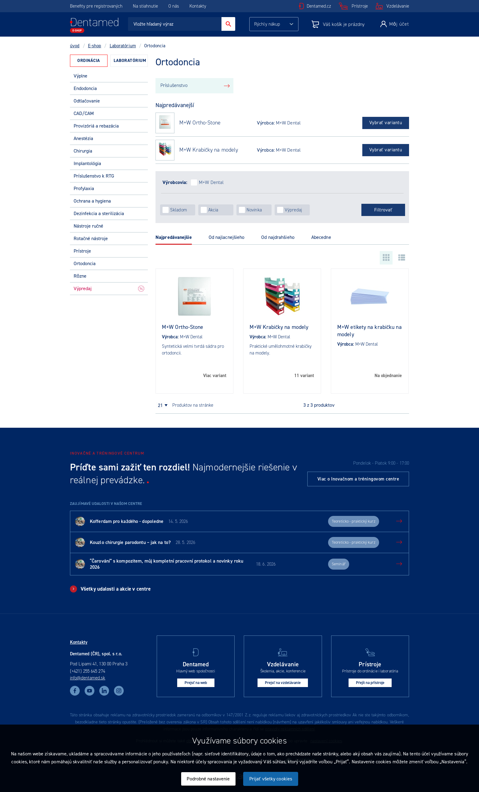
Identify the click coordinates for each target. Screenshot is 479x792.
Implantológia (87, 163)
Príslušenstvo (174, 85)
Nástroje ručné (88, 226)
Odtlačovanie (87, 101)
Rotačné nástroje (91, 238)
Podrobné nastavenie (208, 779)
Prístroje (360, 6)
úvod (74, 46)
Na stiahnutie (146, 6)
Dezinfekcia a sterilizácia (99, 213)
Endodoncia (85, 88)
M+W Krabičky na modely (208, 149)
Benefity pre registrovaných (96, 6)
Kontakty (197, 6)
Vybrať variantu (385, 123)
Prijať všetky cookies (270, 779)
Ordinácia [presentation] (88, 60)
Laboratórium (123, 46)
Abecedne (321, 237)
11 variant (304, 376)
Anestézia (83, 138)
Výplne (80, 76)
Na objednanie (388, 376)
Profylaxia (84, 188)
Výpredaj (109, 288)
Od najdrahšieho (277, 237)
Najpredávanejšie (173, 237)
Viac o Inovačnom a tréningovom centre (358, 479)
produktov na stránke (192, 405)
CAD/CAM (84, 113)
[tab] (89, 61)
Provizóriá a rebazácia (96, 126)
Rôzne (80, 276)
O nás (173, 6)
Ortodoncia (85, 263)
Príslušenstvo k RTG (94, 176)
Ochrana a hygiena (92, 201)
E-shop (94, 46)
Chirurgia (83, 151)
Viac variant (214, 376)
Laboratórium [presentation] (130, 60)
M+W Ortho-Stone (200, 122)
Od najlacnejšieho (227, 237)
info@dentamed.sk (87, 678)
